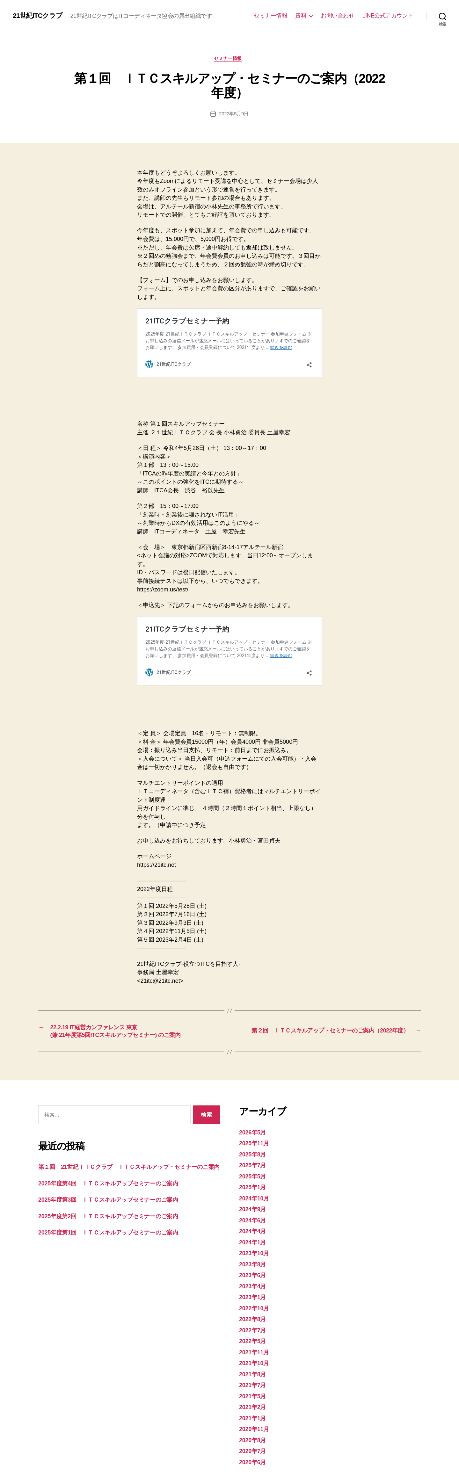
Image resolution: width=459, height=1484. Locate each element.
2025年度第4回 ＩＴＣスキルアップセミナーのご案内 (121, 1147)
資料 (300, 20)
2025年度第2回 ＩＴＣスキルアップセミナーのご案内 (121, 1180)
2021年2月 (255, 1361)
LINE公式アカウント (387, 20)
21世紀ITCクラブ (55, 14)
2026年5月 (255, 1086)
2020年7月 (255, 1405)
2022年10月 (256, 1262)
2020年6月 (255, 1416)
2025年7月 (255, 1119)
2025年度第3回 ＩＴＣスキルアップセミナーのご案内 (121, 1163)
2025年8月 (255, 1108)
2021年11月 (256, 1306)
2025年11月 (256, 1097)
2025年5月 (255, 1130)
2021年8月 (255, 1328)
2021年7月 (255, 1339)
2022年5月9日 (234, 124)
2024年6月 (255, 1174)
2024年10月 (256, 1152)
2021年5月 (255, 1350)
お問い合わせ (337, 20)
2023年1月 (255, 1251)
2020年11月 (256, 1383)
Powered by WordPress (143, 1466)
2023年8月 (255, 1218)
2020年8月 (255, 1394)
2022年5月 (255, 1295)
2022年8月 (255, 1273)
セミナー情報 (270, 20)
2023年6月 (255, 1229)
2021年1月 (255, 1372)
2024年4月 (255, 1185)
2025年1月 (255, 1141)
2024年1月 (255, 1196)
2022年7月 (255, 1284)
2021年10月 (256, 1317)
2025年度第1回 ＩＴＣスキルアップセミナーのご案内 (121, 1196)
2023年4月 (255, 1240)
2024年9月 (255, 1163)
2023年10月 (256, 1207)
